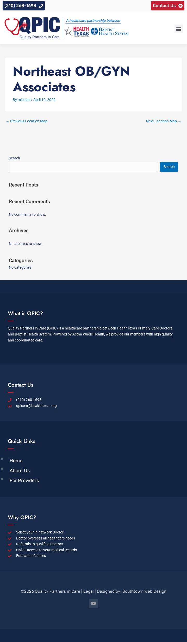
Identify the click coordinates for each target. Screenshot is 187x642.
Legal (88, 591)
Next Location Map (163, 121)
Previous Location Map (26, 121)
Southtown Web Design (144, 591)
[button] (178, 29)
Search (14, 158)
